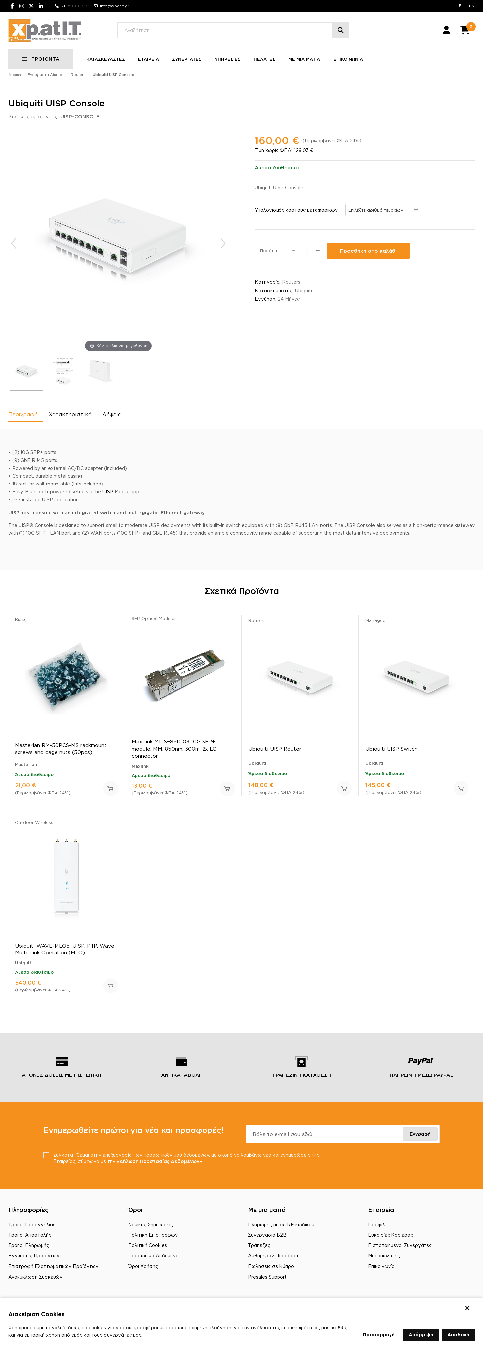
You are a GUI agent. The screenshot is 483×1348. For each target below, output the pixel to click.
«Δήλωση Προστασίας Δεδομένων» (159, 1161)
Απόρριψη (421, 1334)
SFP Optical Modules (154, 618)
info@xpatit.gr (114, 6)
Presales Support (267, 1276)
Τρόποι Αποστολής (29, 1234)
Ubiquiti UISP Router (274, 749)
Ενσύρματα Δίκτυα (45, 75)
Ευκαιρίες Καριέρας (390, 1234)
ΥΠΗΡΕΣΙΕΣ (228, 59)
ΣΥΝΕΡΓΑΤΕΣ (187, 59)
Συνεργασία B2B (267, 1234)
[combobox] (383, 210)
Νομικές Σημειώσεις (150, 1224)
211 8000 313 (74, 6)
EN (472, 6)
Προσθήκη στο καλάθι (368, 251)
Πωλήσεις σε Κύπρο (271, 1266)
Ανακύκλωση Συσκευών (35, 1276)
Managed (375, 620)
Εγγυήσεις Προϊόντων (33, 1255)
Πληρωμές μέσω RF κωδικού (281, 1224)
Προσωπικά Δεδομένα (153, 1255)
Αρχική (14, 75)
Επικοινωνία (381, 1266)
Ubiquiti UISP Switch (391, 749)
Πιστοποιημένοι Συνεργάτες (400, 1245)
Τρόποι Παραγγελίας (32, 1224)
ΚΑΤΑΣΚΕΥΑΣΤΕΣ (105, 59)
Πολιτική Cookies (147, 1245)
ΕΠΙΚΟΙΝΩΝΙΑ (348, 59)
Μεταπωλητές (384, 1255)
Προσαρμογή (379, 1334)
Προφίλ (376, 1224)
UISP (107, 491)
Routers (78, 75)
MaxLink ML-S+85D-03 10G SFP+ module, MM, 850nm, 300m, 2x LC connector (174, 749)
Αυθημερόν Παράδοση (274, 1255)
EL (461, 6)
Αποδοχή (458, 1334)
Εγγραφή (420, 1133)
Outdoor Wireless (34, 822)
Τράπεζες (259, 1245)
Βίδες (20, 619)
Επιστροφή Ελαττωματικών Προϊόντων (53, 1266)
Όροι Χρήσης (143, 1266)
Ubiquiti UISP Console (113, 75)
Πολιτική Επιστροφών (153, 1234)
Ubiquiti (303, 290)
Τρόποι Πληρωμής (28, 1245)
